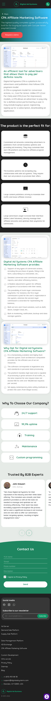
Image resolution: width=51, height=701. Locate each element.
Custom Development (9, 655)
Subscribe (42, 616)
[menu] (3, 4)
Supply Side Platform (9, 634)
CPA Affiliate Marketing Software (14, 648)
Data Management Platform (12, 641)
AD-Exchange (6, 644)
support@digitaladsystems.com (15, 680)
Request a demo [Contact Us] (47, 4)
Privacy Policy (6, 663)
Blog (3, 670)
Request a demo (12, 35)
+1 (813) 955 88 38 (9, 677)
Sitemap (4, 667)
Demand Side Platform (10, 630)
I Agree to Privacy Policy (17, 577)
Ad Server (5, 626)
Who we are (6, 659)
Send (25, 584)
